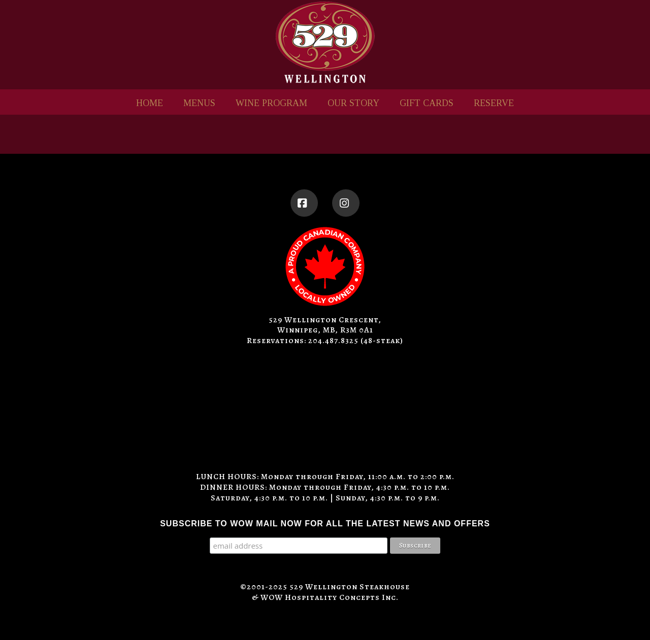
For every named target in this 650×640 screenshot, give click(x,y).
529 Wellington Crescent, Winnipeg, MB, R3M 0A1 (325, 325)
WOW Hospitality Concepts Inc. (330, 597)
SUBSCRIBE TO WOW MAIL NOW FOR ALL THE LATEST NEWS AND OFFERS (325, 523)
